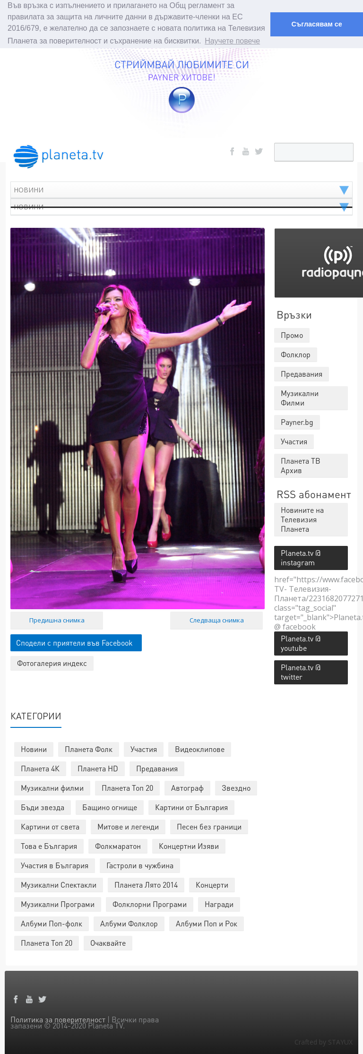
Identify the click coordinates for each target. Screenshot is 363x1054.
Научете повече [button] (232, 41)
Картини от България (191, 807)
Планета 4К (40, 768)
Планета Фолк (88, 748)
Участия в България (54, 865)
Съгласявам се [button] (316, 24)
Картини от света (50, 826)
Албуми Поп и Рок (206, 923)
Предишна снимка (57, 619)
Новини (34, 748)
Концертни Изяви (189, 845)
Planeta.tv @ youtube (300, 642)
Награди (219, 903)
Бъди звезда (42, 807)
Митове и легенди (128, 826)
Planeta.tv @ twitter (300, 671)
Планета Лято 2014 (146, 884)
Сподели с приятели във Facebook (74, 642)
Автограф (187, 787)
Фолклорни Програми (149, 903)
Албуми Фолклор (129, 923)
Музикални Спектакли (58, 884)
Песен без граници (209, 826)
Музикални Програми (58, 903)
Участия (143, 748)
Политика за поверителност (57, 1019)
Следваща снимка (217, 619)
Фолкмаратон (118, 845)
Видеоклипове (200, 748)
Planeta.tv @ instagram (300, 557)
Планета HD (98, 768)
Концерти (212, 884)
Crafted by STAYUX (323, 1041)
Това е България (49, 845)
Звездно (236, 787)
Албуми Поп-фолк (51, 923)
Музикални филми (52, 787)
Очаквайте (108, 942)
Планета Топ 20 (127, 787)
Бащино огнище (109, 807)
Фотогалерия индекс (52, 662)
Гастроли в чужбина (139, 865)
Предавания (157, 768)
